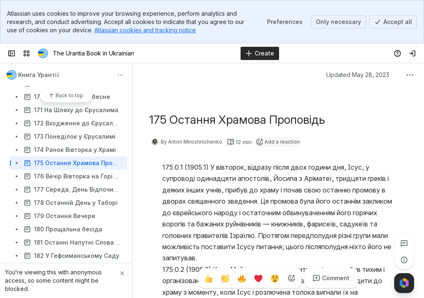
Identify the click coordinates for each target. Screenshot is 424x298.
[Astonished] (275, 278)
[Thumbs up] (208, 278)
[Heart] (258, 278)
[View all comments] (404, 243)
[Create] (260, 53)
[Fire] (241, 278)
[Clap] (225, 278)
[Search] (191, 53)
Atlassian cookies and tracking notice (145, 30)
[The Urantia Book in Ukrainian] (43, 53)
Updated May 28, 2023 (357, 74)
